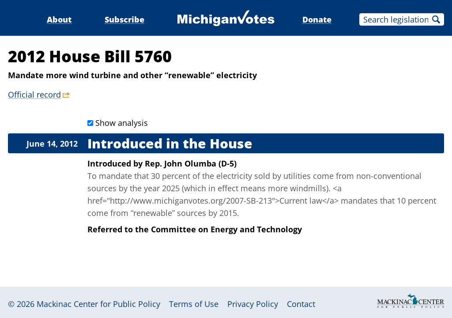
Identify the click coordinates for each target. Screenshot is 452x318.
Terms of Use (193, 304)
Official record (34, 94)
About (59, 19)
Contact (301, 304)
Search (436, 19)
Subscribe (124, 19)
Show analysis (121, 122)
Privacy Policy (252, 304)
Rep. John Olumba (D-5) (191, 163)
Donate (316, 19)
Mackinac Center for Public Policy (98, 304)
